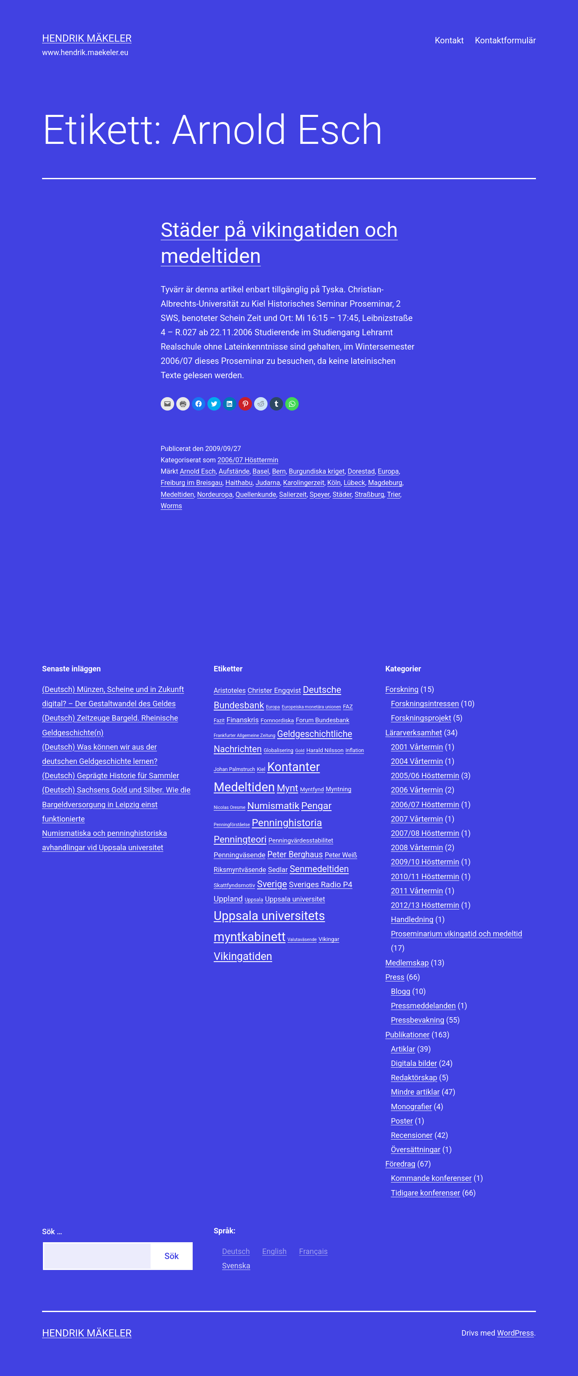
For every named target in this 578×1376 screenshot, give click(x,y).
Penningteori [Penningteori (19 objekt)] (240, 839)
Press (394, 977)
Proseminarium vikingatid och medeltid (456, 933)
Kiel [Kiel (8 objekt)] (261, 769)
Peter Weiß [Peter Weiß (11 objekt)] (341, 855)
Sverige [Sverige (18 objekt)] (272, 884)
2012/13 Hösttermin (425, 905)
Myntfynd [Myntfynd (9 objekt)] (312, 789)
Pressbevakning (417, 1019)
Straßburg (369, 494)
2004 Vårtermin (417, 761)
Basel (260, 471)
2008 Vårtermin (417, 847)
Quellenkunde (256, 494)
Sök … (52, 1231)
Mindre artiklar (415, 1091)
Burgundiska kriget (317, 471)
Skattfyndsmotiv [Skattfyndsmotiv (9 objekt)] (234, 885)
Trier (393, 494)
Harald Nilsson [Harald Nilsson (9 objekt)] (325, 750)
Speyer (319, 494)
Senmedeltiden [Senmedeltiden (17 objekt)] (319, 869)
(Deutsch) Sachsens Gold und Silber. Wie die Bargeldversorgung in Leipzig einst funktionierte (116, 804)
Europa (388, 471)
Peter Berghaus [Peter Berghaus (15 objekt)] (295, 854)
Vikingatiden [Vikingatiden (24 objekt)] (243, 956)
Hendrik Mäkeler (87, 38)
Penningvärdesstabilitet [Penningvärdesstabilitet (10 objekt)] (300, 840)
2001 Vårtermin (417, 746)
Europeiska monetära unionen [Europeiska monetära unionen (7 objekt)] (311, 707)
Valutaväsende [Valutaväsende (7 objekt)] (302, 939)
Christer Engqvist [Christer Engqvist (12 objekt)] (274, 690)
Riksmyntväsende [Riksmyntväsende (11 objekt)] (240, 870)
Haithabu (239, 483)
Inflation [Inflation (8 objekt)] (354, 750)
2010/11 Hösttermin (425, 876)
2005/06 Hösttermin (425, 775)
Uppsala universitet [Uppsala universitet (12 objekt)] (295, 899)
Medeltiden (177, 494)
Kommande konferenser (431, 1178)
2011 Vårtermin (417, 890)
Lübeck (354, 483)
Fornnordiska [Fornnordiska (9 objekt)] (277, 720)
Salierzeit (293, 494)
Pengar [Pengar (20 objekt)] (316, 805)
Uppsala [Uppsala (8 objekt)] (254, 900)
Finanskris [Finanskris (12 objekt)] (242, 720)
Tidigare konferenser (425, 1192)
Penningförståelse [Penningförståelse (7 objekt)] (232, 824)
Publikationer (407, 1034)
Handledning (412, 919)
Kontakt (449, 40)
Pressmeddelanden (423, 1005)
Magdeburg (385, 483)
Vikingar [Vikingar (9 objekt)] (328, 939)
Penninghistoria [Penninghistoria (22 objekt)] (287, 823)
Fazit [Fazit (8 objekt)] (219, 721)
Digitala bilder (414, 1063)
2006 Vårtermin (417, 789)
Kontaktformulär (505, 40)
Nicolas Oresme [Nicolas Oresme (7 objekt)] (229, 807)
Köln (334, 483)
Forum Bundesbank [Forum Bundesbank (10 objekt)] (322, 720)
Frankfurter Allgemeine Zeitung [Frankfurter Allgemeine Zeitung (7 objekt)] (244, 735)
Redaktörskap (414, 1077)
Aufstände (234, 471)
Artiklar (403, 1049)
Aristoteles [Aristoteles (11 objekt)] (230, 691)
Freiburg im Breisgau (192, 483)
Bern (279, 471)
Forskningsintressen (425, 703)
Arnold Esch (197, 471)
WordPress (515, 1332)
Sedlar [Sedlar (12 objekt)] (278, 869)
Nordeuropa (214, 494)
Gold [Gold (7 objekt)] (300, 750)
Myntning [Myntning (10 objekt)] (338, 789)
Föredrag (400, 1163)
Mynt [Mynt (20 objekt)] (287, 788)
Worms (171, 506)
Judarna (267, 483)
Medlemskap (407, 962)
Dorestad (361, 471)
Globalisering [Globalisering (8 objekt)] (279, 750)
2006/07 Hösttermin (247, 460)
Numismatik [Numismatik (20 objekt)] (273, 805)
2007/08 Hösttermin (425, 833)
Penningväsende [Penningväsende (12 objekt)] (239, 855)
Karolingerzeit (303, 483)
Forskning (402, 689)
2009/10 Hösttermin (425, 861)
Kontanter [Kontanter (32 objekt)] (293, 767)
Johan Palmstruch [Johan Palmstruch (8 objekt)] (234, 769)
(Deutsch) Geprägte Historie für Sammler (110, 775)
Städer (341, 494)
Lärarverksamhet (413, 732)
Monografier (411, 1106)
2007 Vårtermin (417, 818)
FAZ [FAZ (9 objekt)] (348, 706)
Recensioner (411, 1135)
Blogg (400, 991)
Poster (402, 1120)
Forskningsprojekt (421, 717)
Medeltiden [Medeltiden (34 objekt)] (244, 787)
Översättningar (415, 1149)
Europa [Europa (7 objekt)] (273, 707)
